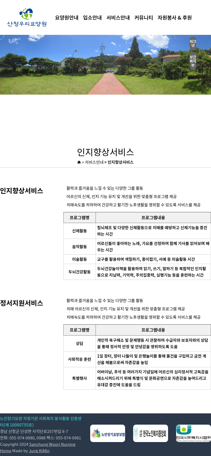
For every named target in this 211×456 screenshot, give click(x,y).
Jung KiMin (39, 450)
